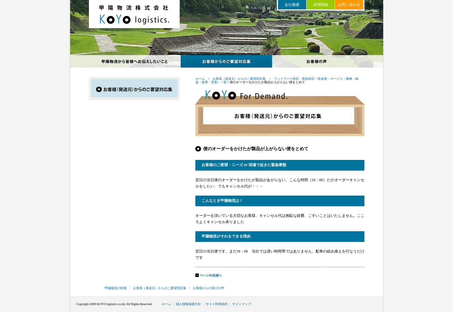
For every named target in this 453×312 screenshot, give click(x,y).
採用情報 (320, 5)
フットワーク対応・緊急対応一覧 (297, 78)
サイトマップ (241, 304)
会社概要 (292, 5)
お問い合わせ (349, 5)
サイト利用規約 (217, 304)
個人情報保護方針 (188, 304)
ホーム (200, 78)
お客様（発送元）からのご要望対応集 (239, 78)
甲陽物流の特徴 (135, 61)
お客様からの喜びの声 (318, 61)
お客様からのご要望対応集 (226, 61)
